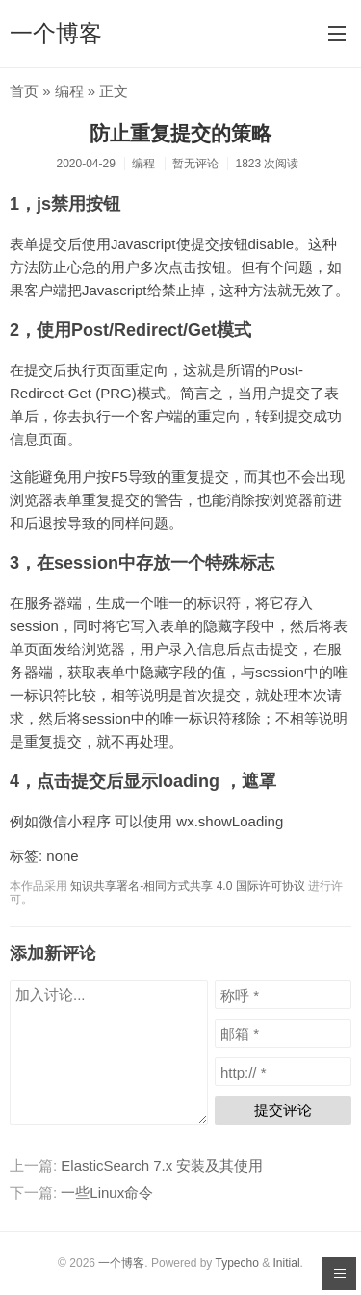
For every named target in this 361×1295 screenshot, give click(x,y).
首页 (24, 91)
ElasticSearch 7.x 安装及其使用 (162, 1165)
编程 (69, 91)
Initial (286, 1263)
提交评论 (283, 1110)
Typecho (236, 1263)
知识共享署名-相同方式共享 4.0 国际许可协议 (187, 886)
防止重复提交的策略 (180, 133)
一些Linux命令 (107, 1192)
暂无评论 (195, 163)
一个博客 (56, 33)
